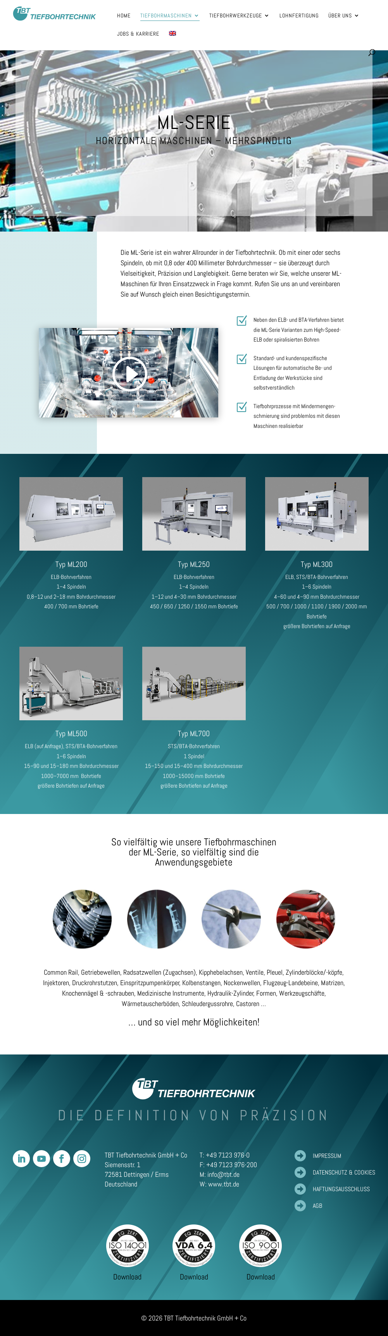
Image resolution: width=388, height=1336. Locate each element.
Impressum (327, 1156)
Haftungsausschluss (341, 1189)
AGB (317, 1206)
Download (127, 1277)
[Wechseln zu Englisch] (172, 40)
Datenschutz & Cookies (344, 1172)
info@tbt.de (223, 1174)
